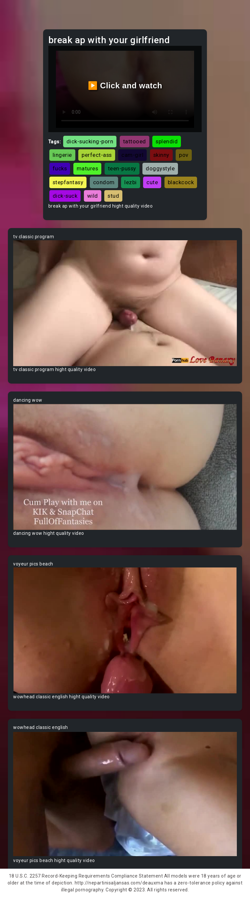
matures (87, 168)
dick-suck (65, 195)
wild (92, 195)
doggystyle (160, 168)
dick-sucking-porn (89, 141)
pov (183, 155)
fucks (60, 168)
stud (113, 195)
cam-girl (132, 155)
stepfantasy (68, 182)
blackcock (181, 182)
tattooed (134, 141)
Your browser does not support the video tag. (125, 303)
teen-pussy (122, 168)
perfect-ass (97, 155)
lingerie (62, 155)
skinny (161, 155)
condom (104, 182)
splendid (167, 141)
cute (152, 182)
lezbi (130, 182)
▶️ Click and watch (125, 85)
